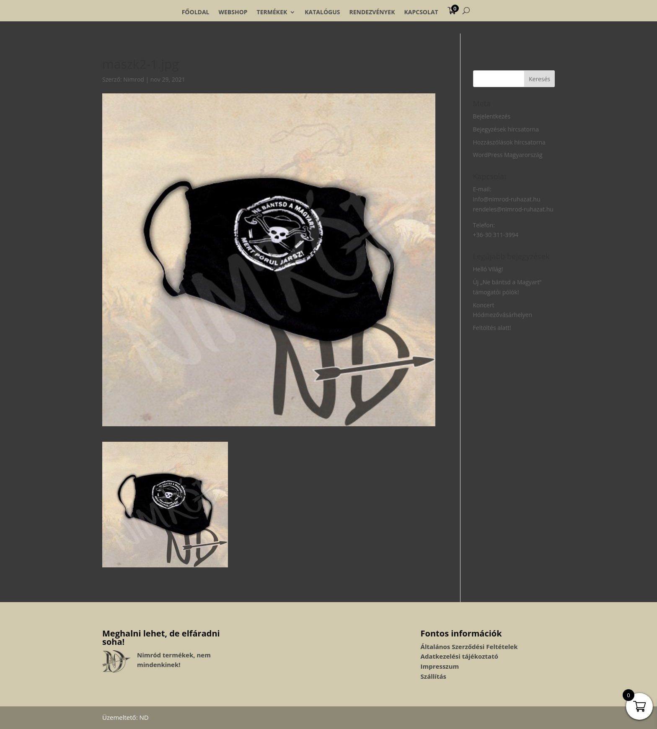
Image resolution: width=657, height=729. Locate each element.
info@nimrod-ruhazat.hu (507, 199)
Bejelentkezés (492, 116)
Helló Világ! (488, 269)
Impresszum (440, 666)
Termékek (272, 12)
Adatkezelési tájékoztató (459, 656)
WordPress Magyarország (508, 155)
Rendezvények (372, 12)
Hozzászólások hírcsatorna (509, 142)
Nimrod (133, 79)
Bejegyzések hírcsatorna (506, 129)
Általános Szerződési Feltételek (469, 646)
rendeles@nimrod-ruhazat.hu (513, 209)
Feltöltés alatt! (492, 328)
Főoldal (196, 12)
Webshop (232, 12)
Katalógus (322, 12)
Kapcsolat (421, 12)
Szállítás (433, 676)
